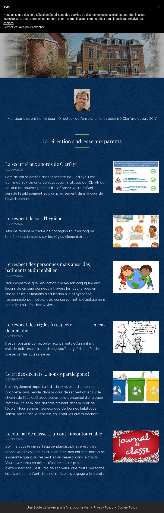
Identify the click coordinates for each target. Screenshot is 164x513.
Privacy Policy (103, 507)
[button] (158, 6)
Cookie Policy (127, 507)
